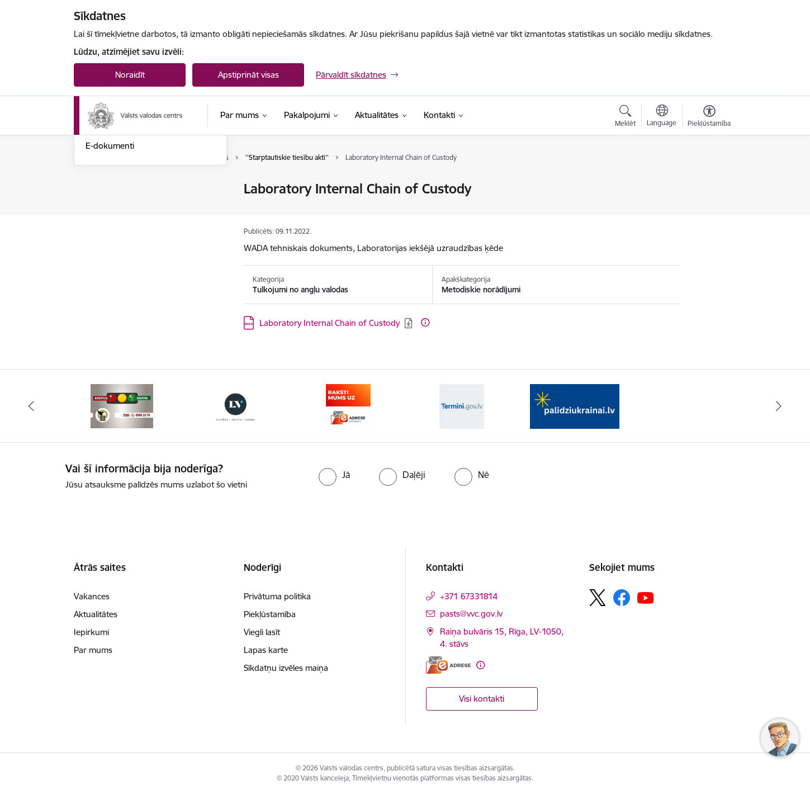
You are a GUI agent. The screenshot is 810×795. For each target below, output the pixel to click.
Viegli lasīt (262, 632)
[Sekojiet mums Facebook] (621, 597)
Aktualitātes (95, 614)
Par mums (93, 650)
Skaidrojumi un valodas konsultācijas (129, 242)
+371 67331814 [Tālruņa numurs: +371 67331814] (469, 596)
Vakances (92, 596)
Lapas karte (266, 650)
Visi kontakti (481, 698)
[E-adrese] (448, 665)
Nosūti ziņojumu (116, 189)
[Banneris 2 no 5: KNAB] (122, 405)
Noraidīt (130, 74)
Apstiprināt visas (248, 74)
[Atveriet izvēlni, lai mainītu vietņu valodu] (661, 117)
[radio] (334, 474)
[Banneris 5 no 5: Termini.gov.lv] (461, 405)
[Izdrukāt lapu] (709, 184)
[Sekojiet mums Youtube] (645, 597)
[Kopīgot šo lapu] (709, 212)
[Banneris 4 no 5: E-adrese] (348, 405)
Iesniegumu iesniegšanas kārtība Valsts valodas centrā (147, 213)
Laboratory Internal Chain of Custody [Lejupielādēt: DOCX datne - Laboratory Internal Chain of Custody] (329, 323)
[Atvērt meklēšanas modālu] (625, 117)
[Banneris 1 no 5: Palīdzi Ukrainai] (574, 405)
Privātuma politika (277, 596)
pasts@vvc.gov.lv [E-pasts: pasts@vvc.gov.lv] (471, 613)
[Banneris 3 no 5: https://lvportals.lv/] (235, 405)
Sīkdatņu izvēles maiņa (286, 667)
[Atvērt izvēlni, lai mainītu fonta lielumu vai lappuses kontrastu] (709, 117)
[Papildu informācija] (425, 322)
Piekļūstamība (270, 614)
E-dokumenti (110, 266)
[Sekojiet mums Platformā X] (597, 597)
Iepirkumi (91, 632)
